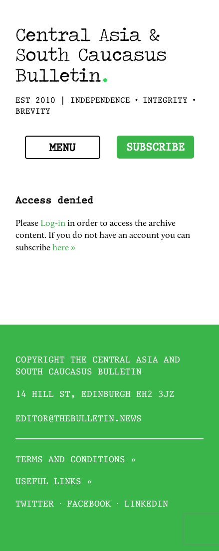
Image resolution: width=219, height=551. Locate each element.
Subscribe (155, 148)
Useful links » (53, 482)
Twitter (34, 504)
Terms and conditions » (75, 460)
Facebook (89, 504)
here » (63, 248)
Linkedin (146, 504)
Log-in (52, 223)
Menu (62, 148)
